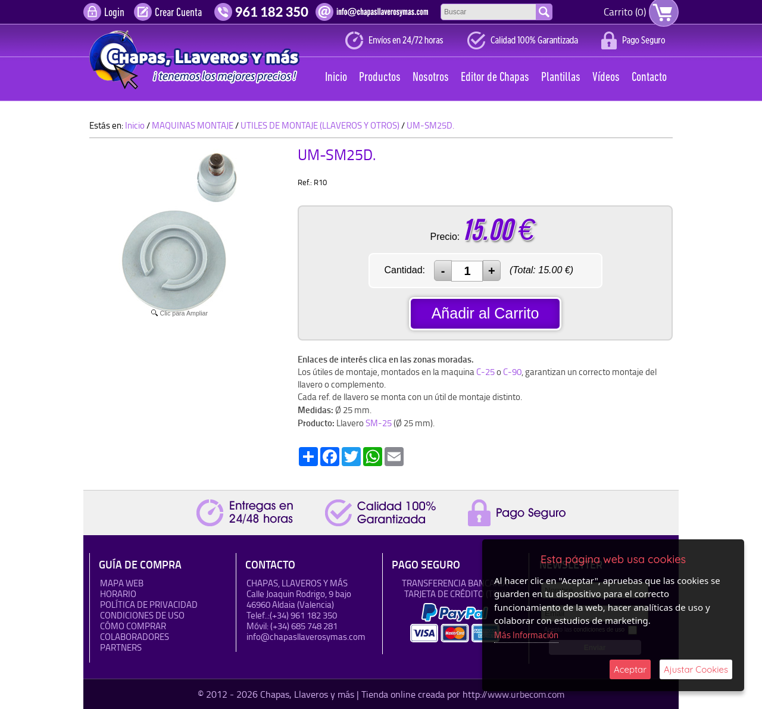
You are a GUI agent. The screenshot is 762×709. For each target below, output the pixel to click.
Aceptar (630, 669)
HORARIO (118, 594)
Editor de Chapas (495, 78)
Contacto (649, 78)
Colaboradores (134, 636)
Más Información (526, 635)
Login (114, 13)
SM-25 (379, 423)
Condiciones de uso (142, 615)
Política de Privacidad (149, 604)
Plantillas (560, 78)
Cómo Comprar (133, 626)
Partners (121, 647)
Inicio (336, 78)
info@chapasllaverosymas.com (306, 636)
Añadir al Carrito (485, 313)
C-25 (485, 372)
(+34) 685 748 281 (304, 626)
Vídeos (606, 78)
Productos (380, 78)
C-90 (512, 372)
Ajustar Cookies (696, 669)
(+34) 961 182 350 (303, 615)
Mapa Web (121, 583)
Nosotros (431, 78)
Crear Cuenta (178, 13)
